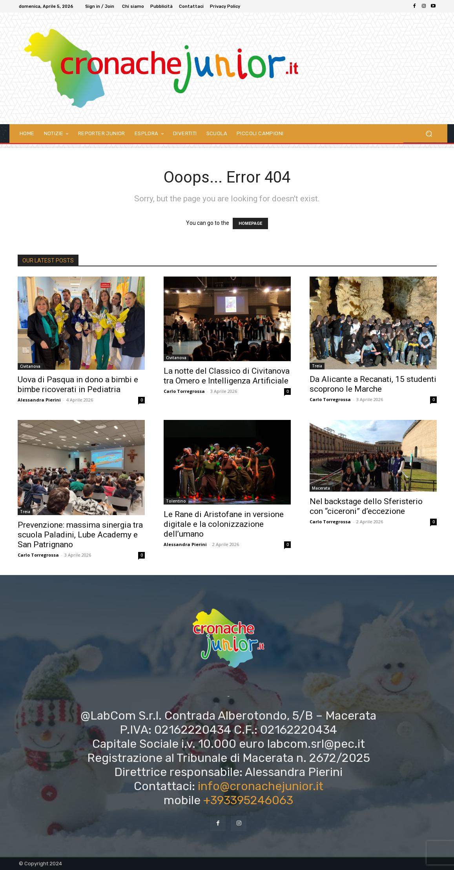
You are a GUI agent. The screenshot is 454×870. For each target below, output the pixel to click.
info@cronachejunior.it (260, 786)
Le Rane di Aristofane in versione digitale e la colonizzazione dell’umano (224, 524)
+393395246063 (248, 800)
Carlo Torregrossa (184, 391)
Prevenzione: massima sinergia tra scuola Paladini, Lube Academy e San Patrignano (80, 534)
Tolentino (176, 501)
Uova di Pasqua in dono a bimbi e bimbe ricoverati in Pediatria (78, 384)
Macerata (321, 488)
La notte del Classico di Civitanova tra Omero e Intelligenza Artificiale (227, 375)
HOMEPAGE (250, 223)
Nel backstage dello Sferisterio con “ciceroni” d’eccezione (366, 506)
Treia (317, 366)
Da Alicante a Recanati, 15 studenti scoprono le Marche (373, 384)
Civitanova (30, 366)
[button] (428, 133)
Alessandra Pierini (39, 400)
